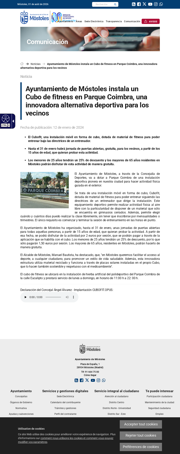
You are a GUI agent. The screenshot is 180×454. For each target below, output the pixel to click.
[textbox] (102, 4)
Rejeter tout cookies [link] (141, 435)
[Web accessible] (5, 118)
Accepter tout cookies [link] (141, 424)
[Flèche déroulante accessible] (12, 121)
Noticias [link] (35, 63)
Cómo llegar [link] (90, 375)
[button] (115, 4)
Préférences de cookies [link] (141, 447)
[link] (133, 4)
